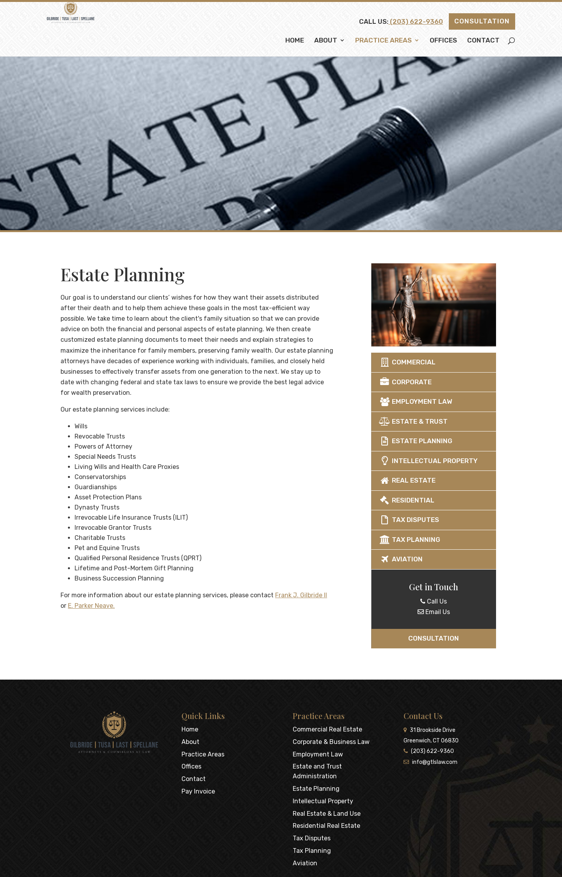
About (325, 40)
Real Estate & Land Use (327, 813)
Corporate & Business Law (331, 742)
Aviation (420, 559)
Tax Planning (428, 539)
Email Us (452, 612)
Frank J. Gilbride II (260, 595)
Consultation (482, 21)
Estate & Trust (432, 421)
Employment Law (434, 401)
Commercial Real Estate (327, 729)
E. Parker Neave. (50, 605)
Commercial (426, 362)
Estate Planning (434, 441)
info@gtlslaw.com (430, 762)
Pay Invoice (198, 791)
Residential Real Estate (326, 825)
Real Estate (426, 480)
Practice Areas (383, 40)
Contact (483, 40)
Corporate (424, 382)
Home (294, 40)
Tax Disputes (428, 520)
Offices (443, 40)
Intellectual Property (447, 461)
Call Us (452, 601)
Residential (426, 500)
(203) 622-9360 (415, 21)
